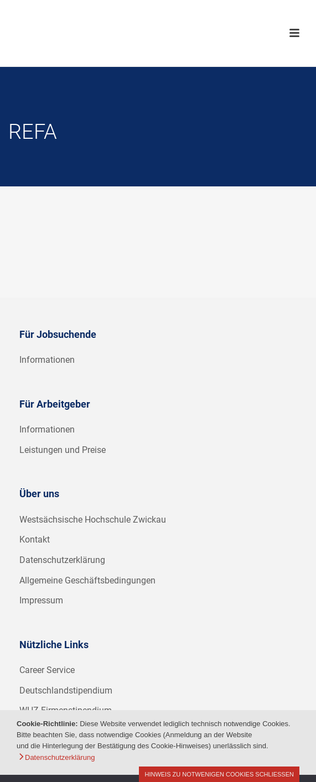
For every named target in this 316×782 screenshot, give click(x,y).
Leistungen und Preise (62, 450)
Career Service (47, 670)
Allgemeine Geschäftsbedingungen (87, 580)
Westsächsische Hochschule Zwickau (92, 519)
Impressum (41, 600)
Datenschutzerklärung (62, 560)
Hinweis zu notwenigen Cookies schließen (219, 774)
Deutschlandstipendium (65, 690)
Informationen (47, 359)
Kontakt (34, 539)
